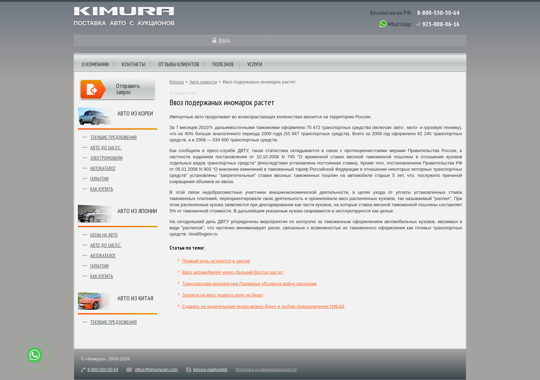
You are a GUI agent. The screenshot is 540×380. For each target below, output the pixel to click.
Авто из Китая (135, 298)
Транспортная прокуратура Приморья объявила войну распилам (249, 283)
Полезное (223, 64)
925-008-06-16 (440, 24)
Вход (224, 40)
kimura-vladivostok (210, 369)
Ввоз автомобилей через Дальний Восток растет (232, 272)
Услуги (254, 64)
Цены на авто (104, 235)
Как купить (101, 189)
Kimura (176, 81)
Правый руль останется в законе (216, 260)
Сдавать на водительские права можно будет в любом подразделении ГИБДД (263, 306)
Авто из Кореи (135, 113)
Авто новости (203, 81)
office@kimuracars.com (156, 369)
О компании (95, 64)
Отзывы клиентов (178, 64)
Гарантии (99, 179)
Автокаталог (103, 168)
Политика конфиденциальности (266, 369)
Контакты (133, 64)
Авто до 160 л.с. (105, 147)
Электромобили (106, 158)
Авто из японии (137, 211)
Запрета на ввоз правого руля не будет (222, 295)
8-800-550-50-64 (438, 13)
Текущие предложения (113, 137)
